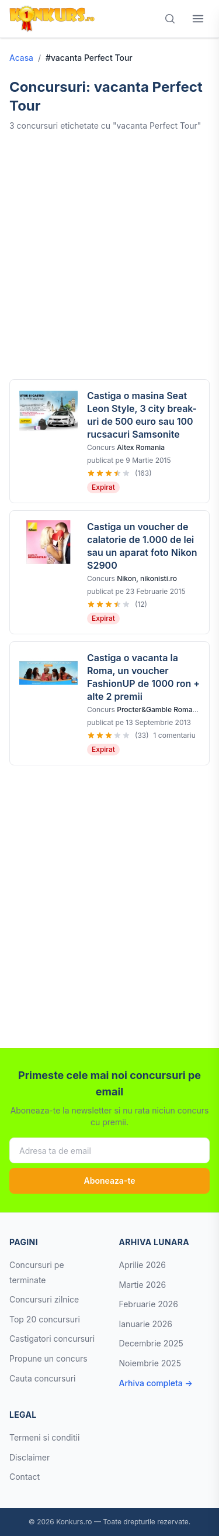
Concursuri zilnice (44, 1299)
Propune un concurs (48, 1358)
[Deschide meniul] (198, 18)
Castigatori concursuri (52, 1338)
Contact (24, 1477)
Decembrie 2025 (151, 1343)
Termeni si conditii (44, 1437)
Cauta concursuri (42, 1378)
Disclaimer (29, 1457)
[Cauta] (170, 18)
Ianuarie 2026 (146, 1324)
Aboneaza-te (109, 1180)
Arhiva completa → (156, 1383)
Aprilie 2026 (142, 1265)
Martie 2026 (142, 1285)
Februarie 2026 (148, 1304)
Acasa (21, 58)
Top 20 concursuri (44, 1319)
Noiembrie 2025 (150, 1363)
